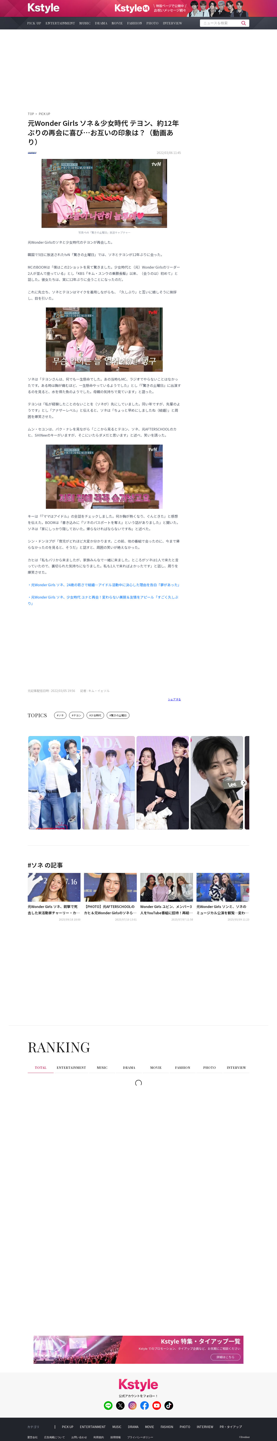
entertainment (60, 23)
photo (153, 23)
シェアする (174, 699)
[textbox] (224, 23)
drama (101, 23)
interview (172, 23)
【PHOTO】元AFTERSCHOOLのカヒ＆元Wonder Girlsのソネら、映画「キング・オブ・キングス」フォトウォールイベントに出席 (110, 910)
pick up (34, 23)
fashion (134, 23)
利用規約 (98, 1437)
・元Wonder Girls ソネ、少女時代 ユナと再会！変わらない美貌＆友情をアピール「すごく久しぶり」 (103, 600)
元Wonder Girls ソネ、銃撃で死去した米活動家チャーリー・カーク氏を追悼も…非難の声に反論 (54, 910)
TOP (31, 114)
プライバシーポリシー (140, 1437)
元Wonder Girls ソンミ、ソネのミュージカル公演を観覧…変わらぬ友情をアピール (222, 910)
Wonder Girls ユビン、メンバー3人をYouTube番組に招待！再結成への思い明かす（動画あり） (166, 910)
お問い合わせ (79, 1437)
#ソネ (60, 715)
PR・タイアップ (231, 1427)
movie (117, 23)
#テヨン (76, 715)
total (41, 1068)
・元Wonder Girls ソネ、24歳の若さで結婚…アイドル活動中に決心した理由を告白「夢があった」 (104, 584)
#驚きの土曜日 (118, 715)
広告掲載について (54, 1437)
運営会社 (32, 1437)
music (85, 23)
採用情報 (115, 1437)
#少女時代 (95, 715)
